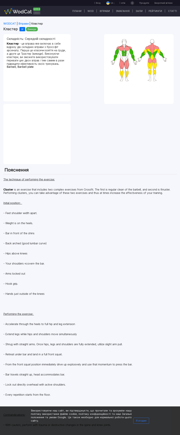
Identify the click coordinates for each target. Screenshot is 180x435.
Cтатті (172, 11)
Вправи (105, 11)
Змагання (123, 11)
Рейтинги (155, 11)
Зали (139, 11)
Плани (76, 11)
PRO (37, 13)
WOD (90, 11)
